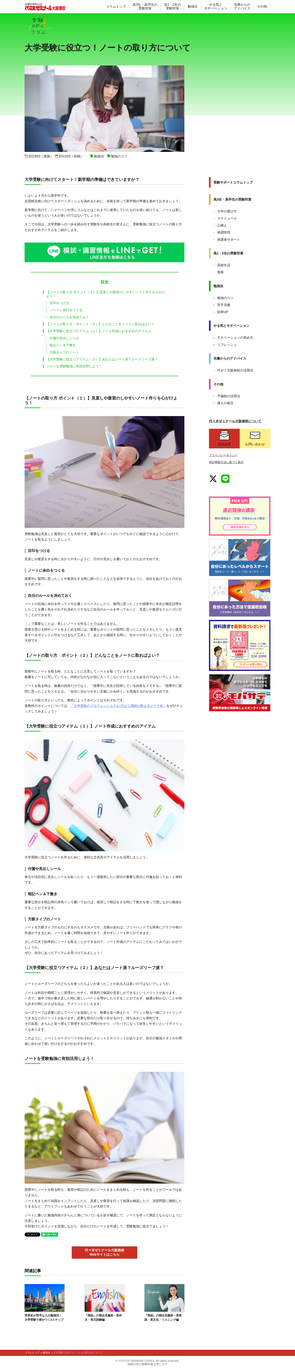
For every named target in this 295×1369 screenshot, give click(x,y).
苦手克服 (221, 305)
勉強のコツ (223, 298)
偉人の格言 (223, 403)
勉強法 (192, 6)
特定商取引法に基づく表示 (226, 462)
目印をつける (57, 303)
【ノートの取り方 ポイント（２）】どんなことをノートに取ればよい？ (100, 324)
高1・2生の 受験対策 (172, 6)
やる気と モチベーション (215, 6)
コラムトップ (116, 6)
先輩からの (229, 358)
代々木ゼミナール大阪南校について (235, 421)
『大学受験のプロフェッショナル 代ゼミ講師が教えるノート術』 (118, 706)
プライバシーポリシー (223, 455)
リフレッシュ (224, 344)
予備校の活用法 (226, 396)
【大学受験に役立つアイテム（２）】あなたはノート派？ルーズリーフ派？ (102, 359)
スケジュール (224, 218)
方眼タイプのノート (62, 352)
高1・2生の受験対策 (228, 253)
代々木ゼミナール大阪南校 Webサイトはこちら (104, 1252)
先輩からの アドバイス (242, 6)
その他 (262, 6)
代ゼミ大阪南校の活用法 (232, 370)
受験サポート (233, 182)
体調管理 (221, 232)
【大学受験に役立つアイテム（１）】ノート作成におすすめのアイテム (98, 331)
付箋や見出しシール (62, 338)
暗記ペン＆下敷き (61, 345)
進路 (218, 272)
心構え (219, 225)
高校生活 (221, 265)
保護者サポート (226, 239)
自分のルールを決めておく (67, 317)
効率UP (220, 312)
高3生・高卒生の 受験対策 (145, 6)
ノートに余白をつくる (64, 310)
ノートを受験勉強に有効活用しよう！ (74, 366)
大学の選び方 (224, 211)
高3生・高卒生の (232, 199)
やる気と (231, 325)
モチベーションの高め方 (232, 337)
